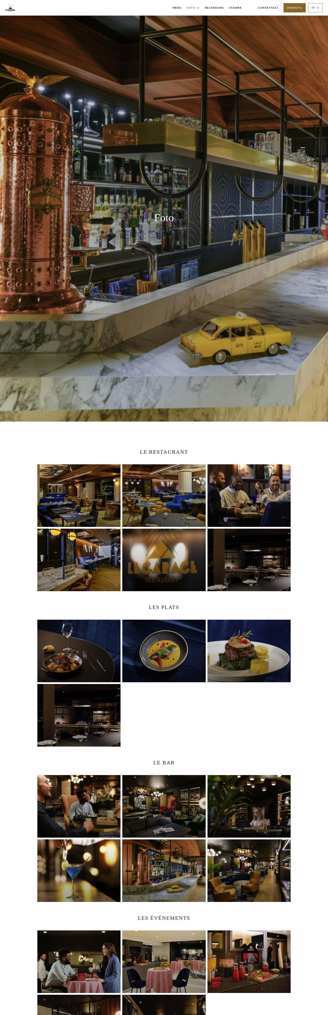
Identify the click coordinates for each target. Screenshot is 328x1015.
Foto (193, 7)
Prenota (294, 7)
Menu (177, 7)
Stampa (235, 7)
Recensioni (214, 7)
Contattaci (268, 7)
